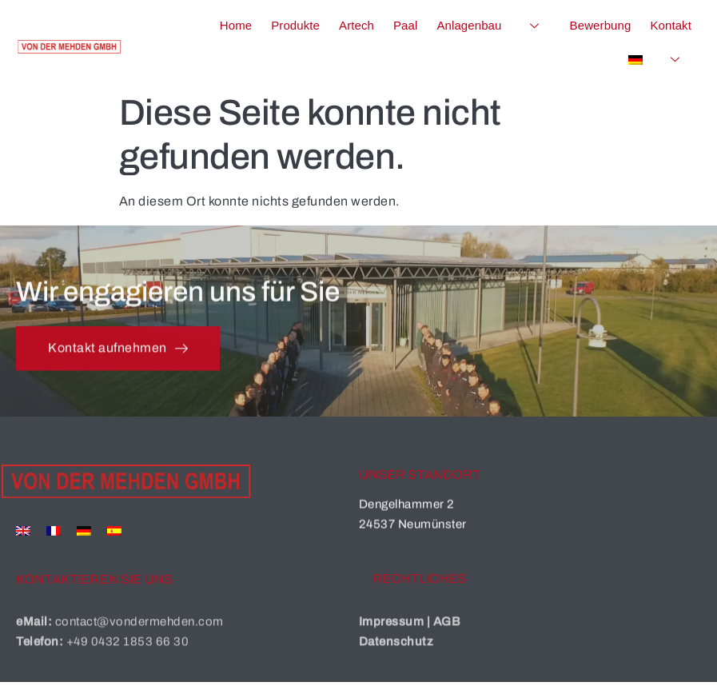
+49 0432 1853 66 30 (127, 657)
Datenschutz (396, 657)
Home (236, 25)
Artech (356, 25)
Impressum (391, 637)
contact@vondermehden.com (139, 637)
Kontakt (670, 25)
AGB (447, 637)
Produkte (295, 25)
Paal (405, 25)
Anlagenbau (493, 26)
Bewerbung (600, 25)
